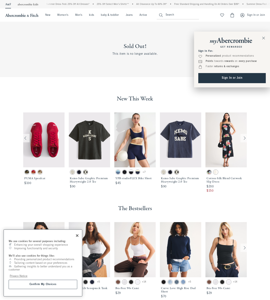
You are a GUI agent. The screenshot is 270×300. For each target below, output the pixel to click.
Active (143, 15)
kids (91, 15)
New (47, 15)
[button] (44, 152)
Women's (62, 15)
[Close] (77, 235)
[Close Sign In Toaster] (264, 38)
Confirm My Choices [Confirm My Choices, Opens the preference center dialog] (43, 284)
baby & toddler (110, 15)
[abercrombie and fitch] (21, 15)
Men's (78, 15)
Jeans (129, 15)
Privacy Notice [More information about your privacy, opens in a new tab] (18, 276)
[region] (42, 263)
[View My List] (222, 15)
